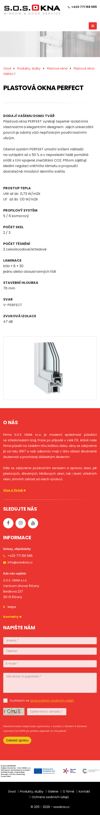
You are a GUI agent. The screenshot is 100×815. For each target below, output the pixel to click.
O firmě (68, 791)
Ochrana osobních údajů (50, 797)
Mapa (12, 607)
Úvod (7, 68)
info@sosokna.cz (20, 562)
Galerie (53, 791)
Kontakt (84, 791)
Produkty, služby (29, 68)
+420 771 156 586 (84, 7)
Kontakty (12, 617)
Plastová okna (57, 68)
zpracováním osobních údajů (52, 700)
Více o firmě (14, 490)
